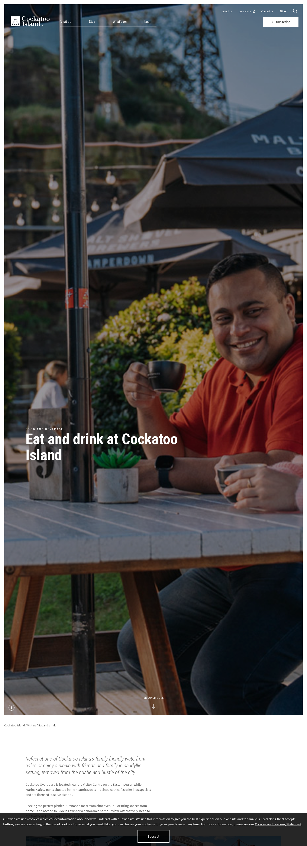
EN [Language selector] (283, 11)
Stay (92, 21)
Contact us (267, 11)
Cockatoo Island (14, 725)
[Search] (295, 11)
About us (227, 11)
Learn (148, 21)
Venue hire (247, 11)
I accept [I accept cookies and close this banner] (153, 836)
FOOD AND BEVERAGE (44, 429)
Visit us (65, 21)
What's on (120, 21)
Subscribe (281, 22)
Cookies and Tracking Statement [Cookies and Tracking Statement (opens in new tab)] (278, 824)
